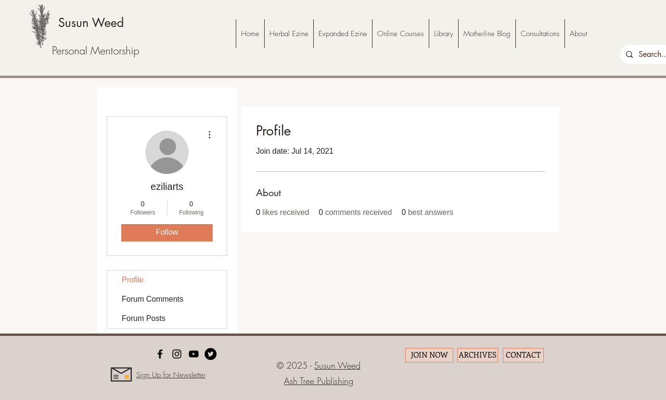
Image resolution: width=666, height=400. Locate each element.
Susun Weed (91, 22)
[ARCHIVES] (477, 355)
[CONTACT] (523, 355)
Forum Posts (144, 318)
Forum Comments (152, 299)
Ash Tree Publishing (318, 381)
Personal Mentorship (95, 50)
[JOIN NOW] (429, 355)
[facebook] (160, 354)
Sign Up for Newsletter (170, 375)
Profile (132, 280)
